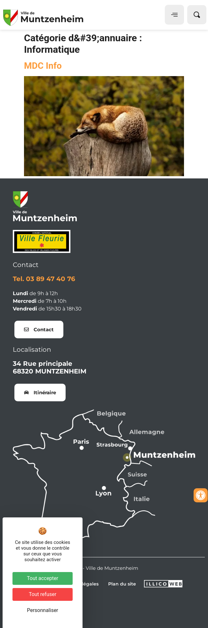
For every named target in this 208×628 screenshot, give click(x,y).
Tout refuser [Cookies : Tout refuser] (42, 594)
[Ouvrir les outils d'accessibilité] (201, 495)
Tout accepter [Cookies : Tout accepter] (42, 578)
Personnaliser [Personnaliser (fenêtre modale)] (42, 610)
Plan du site (122, 584)
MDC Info (43, 65)
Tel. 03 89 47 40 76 (44, 279)
